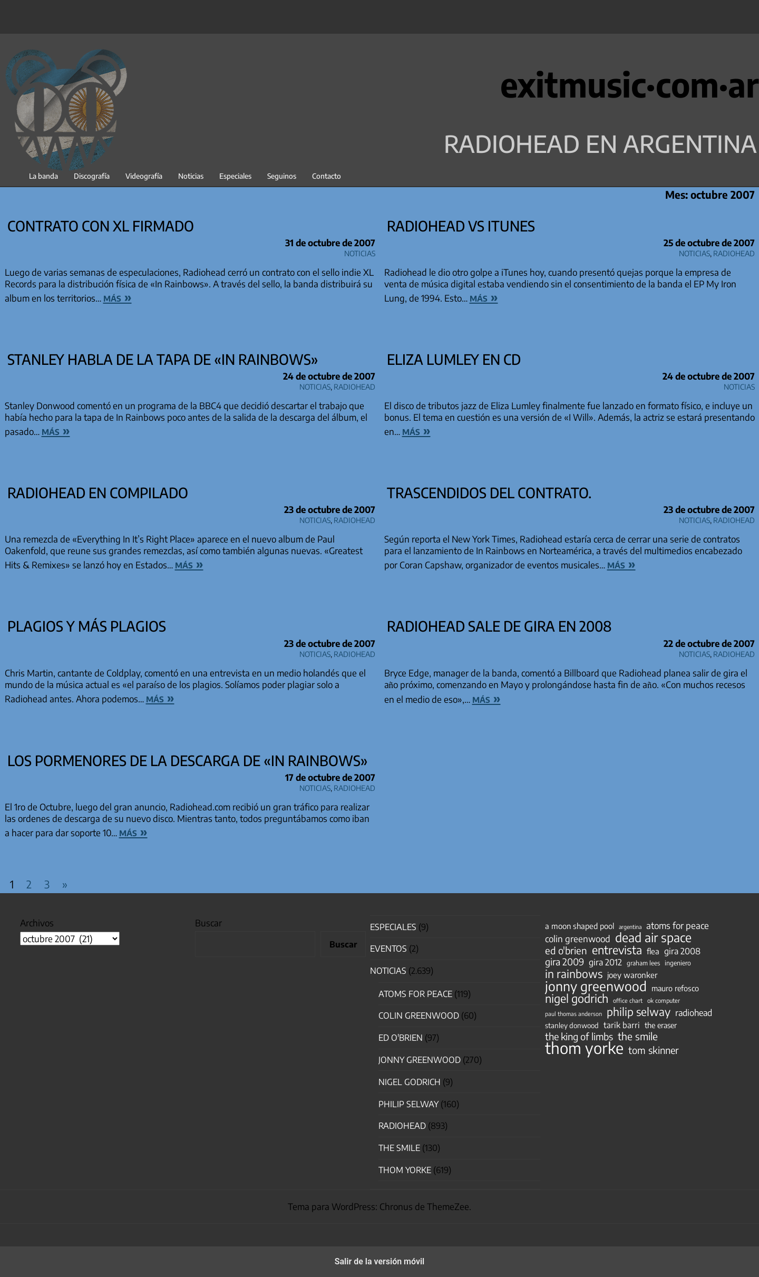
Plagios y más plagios (86, 626)
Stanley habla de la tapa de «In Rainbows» (162, 359)
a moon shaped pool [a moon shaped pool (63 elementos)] (579, 926)
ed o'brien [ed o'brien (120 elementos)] (566, 950)
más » (117, 296)
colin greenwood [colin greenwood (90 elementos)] (577, 939)
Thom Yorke (404, 1170)
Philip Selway (408, 1104)
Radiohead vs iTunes (461, 226)
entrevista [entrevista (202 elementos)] (617, 950)
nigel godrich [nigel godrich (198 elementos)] (576, 998)
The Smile (399, 1148)
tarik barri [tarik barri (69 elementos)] (622, 1025)
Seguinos (281, 175)
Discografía (92, 175)
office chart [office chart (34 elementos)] (628, 1000)
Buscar (208, 922)
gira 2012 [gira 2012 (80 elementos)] (605, 962)
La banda (43, 175)
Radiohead (734, 251)
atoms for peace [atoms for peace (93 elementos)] (677, 925)
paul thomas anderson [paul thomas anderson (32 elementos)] (573, 1013)
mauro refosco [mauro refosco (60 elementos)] (675, 988)
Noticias (190, 175)
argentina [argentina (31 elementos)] (630, 926)
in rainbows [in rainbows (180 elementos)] (573, 974)
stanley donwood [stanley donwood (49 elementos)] (572, 1025)
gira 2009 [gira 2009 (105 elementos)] (564, 961)
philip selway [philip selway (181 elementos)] (638, 1012)
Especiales (235, 175)
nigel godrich (409, 1082)
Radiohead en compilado (97, 492)
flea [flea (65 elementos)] (653, 951)
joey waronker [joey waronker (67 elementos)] (632, 975)
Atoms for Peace (415, 994)
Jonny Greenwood (419, 1060)
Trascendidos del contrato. (489, 492)
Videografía (143, 175)
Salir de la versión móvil (380, 1261)
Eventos (388, 948)
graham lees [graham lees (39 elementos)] (643, 963)
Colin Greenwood (418, 1015)
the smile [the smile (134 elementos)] (638, 1036)
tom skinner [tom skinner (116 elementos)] (653, 1050)
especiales (393, 927)
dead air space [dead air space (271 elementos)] (653, 937)
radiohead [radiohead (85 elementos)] (693, 1013)
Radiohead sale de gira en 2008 (499, 626)
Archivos (37, 922)
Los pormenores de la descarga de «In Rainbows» (187, 760)
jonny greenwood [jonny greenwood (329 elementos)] (596, 986)
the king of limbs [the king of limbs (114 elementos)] (579, 1036)
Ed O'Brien (400, 1037)
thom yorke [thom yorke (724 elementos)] (584, 1047)
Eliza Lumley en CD (454, 359)
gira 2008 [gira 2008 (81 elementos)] (682, 951)
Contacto (326, 175)
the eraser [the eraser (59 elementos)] (661, 1025)
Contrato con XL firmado (100, 226)
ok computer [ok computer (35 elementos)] (663, 1000)
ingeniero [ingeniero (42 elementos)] (678, 963)
